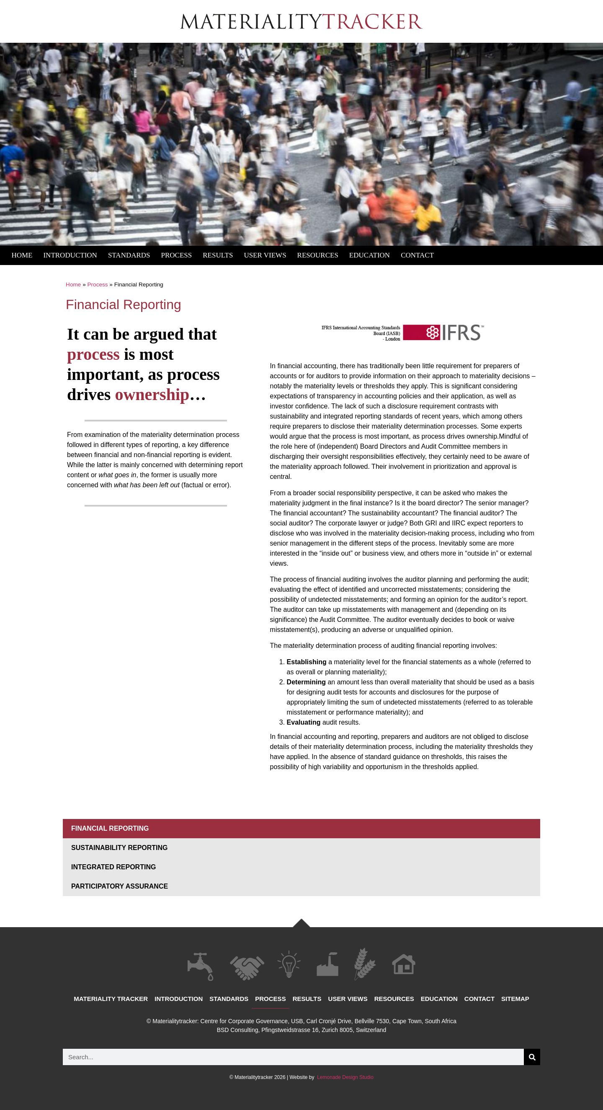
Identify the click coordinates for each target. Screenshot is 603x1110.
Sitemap (515, 998)
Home (21, 255)
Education (369, 255)
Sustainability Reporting (119, 847)
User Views (265, 255)
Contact (417, 255)
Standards (129, 255)
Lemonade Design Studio (345, 1077)
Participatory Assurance (119, 886)
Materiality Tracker (111, 998)
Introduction (70, 255)
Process (176, 255)
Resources (317, 255)
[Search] (532, 1057)
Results (218, 255)
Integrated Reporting (113, 867)
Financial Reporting (110, 828)
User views (348, 998)
